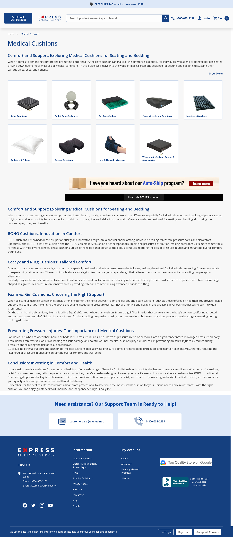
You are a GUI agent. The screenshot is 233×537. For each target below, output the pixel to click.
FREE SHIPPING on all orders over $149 (119, 4)
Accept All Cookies (207, 532)
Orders (125, 458)
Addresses (126, 464)
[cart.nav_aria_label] (221, 18)
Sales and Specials (82, 458)
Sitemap (125, 478)
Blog (74, 500)
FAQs (75, 472)
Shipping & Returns (82, 478)
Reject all (183, 532)
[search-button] (165, 18)
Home (11, 34)
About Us (77, 489)
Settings (166, 532)
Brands (76, 506)
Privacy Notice (80, 483)
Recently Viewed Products (129, 471)
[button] (144, 197)
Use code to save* (144, 197)
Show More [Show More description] (215, 73)
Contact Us (78, 494)
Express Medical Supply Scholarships (84, 465)
